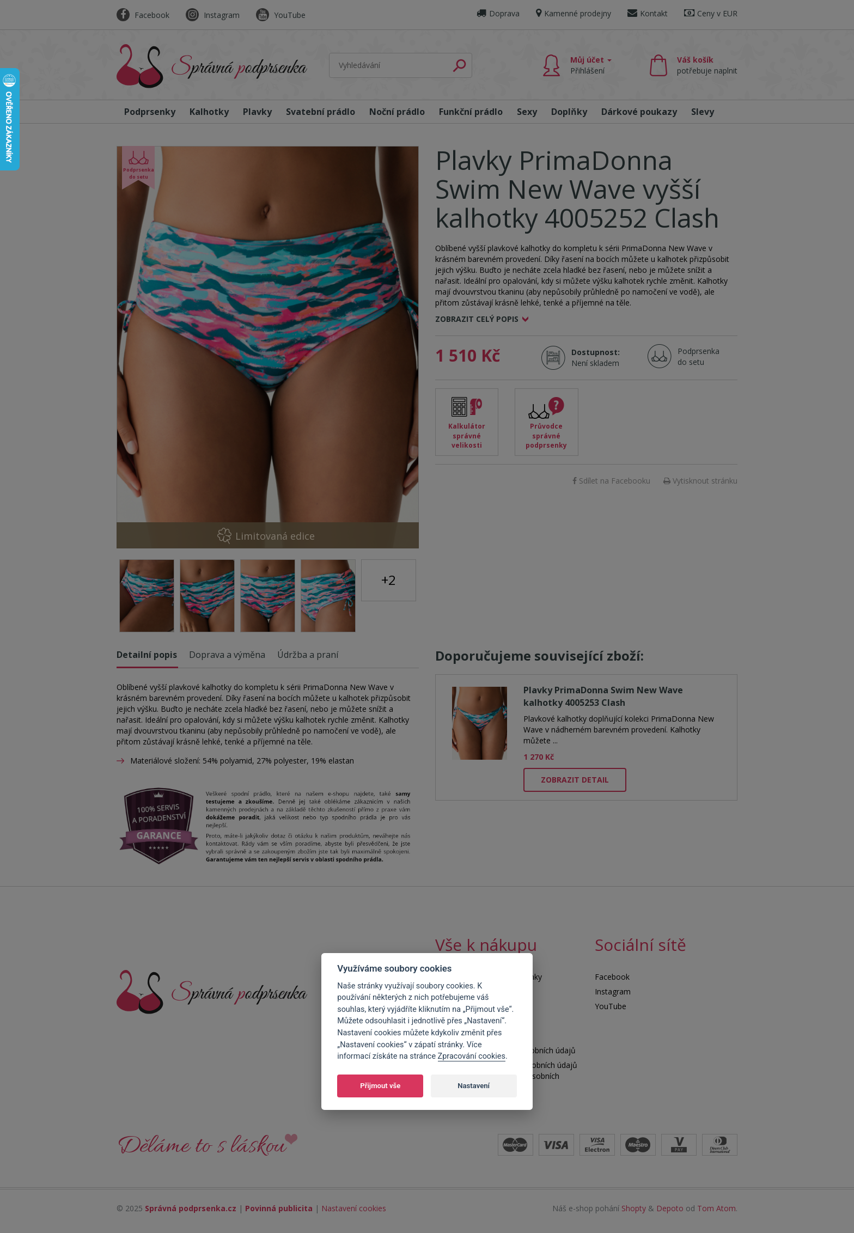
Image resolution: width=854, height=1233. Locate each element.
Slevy (702, 112)
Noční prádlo (397, 112)
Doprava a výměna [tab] (227, 655)
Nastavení (473, 1086)
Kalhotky (209, 112)
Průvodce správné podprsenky (546, 435)
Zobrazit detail (575, 779)
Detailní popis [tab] (147, 655)
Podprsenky (149, 112)
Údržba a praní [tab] (307, 655)
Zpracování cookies (471, 1056)
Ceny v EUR (710, 13)
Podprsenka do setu (695, 356)
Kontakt (647, 13)
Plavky (257, 112)
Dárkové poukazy (639, 112)
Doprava (498, 13)
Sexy (527, 112)
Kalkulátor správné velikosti (466, 435)
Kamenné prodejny (573, 13)
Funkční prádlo (471, 112)
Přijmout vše (380, 1086)
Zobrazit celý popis (476, 319)
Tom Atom (716, 1208)
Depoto (670, 1208)
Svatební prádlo (320, 112)
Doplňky (569, 112)
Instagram (213, 15)
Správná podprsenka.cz (190, 1208)
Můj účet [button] (591, 65)
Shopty (633, 1208)
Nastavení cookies (353, 1208)
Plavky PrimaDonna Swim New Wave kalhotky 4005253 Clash (603, 696)
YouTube (281, 15)
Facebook (143, 15)
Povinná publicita (279, 1208)
